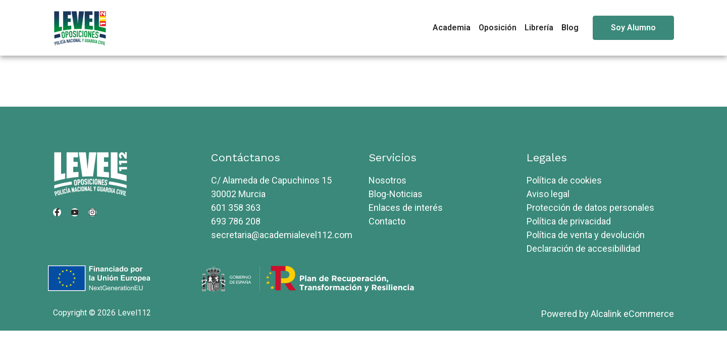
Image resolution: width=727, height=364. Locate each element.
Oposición (497, 27)
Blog (570, 27)
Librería (539, 27)
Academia (452, 27)
